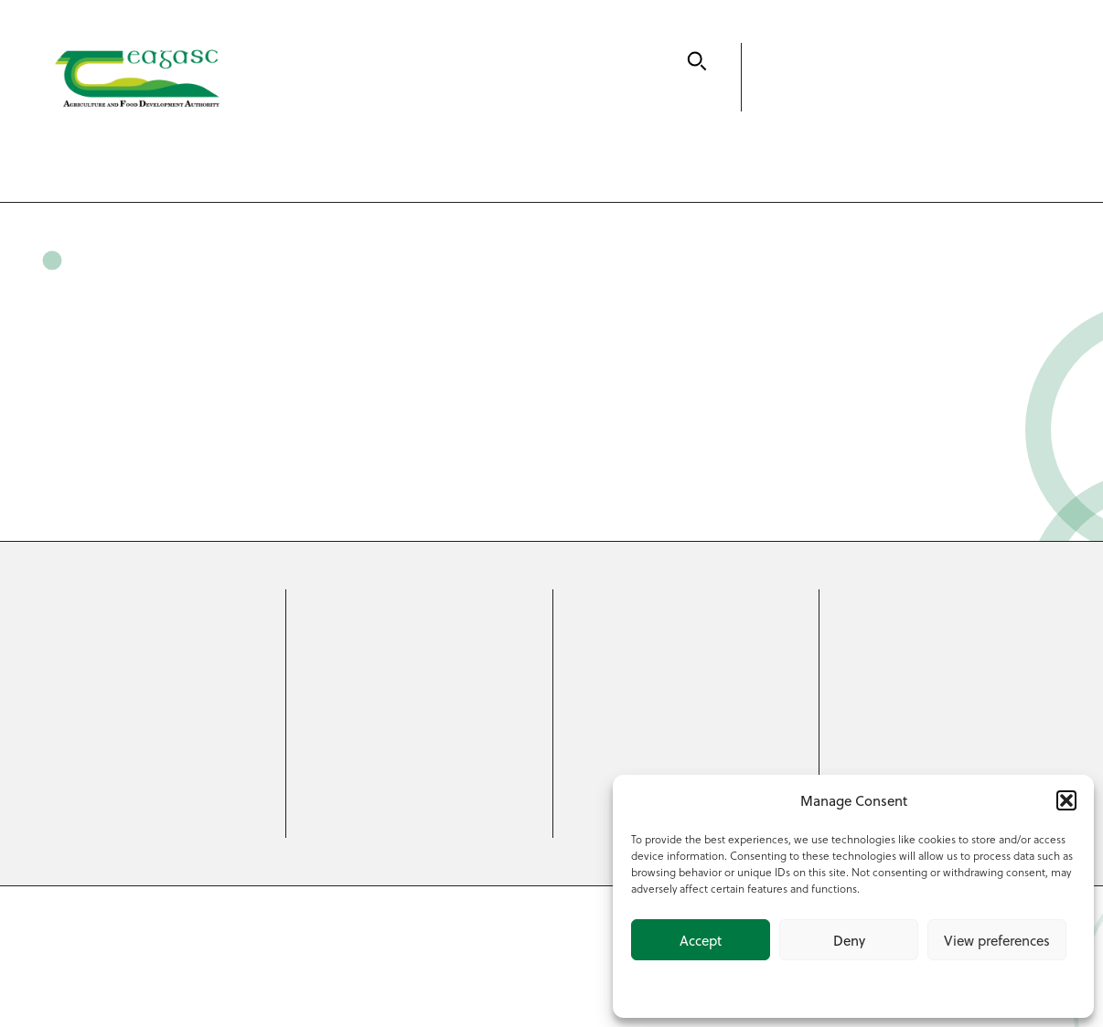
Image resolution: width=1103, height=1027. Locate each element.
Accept (701, 940)
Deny (849, 940)
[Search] (697, 61)
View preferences (997, 940)
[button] (1066, 800)
